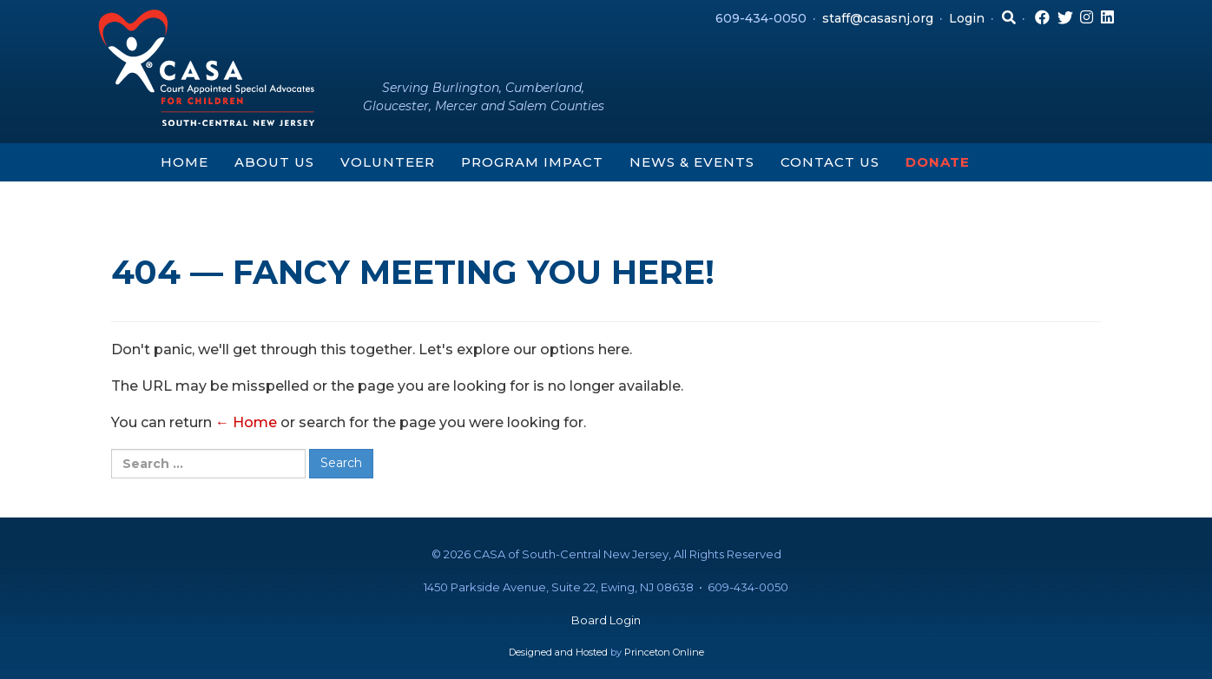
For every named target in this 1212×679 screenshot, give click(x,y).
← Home (246, 422)
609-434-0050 (761, 18)
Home (184, 162)
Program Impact (532, 162)
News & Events (691, 162)
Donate (938, 162)
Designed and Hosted (558, 652)
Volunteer (387, 162)
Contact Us (830, 162)
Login (967, 18)
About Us (274, 162)
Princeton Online (664, 652)
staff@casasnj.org (877, 18)
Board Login (606, 620)
